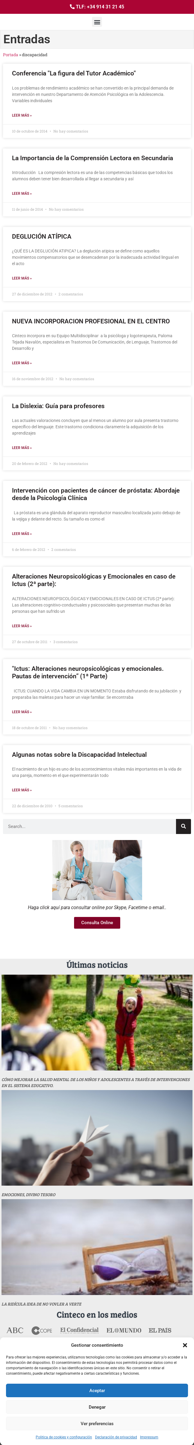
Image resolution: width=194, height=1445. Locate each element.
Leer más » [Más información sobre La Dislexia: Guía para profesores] (22, 448)
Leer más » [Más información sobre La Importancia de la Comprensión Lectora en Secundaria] (22, 193)
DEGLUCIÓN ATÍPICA (41, 236)
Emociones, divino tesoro (28, 1194)
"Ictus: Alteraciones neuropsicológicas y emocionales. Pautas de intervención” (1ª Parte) (88, 672)
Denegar (97, 1407)
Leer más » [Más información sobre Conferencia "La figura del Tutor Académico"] (22, 115)
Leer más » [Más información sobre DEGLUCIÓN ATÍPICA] (22, 278)
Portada (10, 54)
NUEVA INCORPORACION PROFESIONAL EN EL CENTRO (91, 321)
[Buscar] (183, 826)
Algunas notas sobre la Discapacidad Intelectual (79, 754)
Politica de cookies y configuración (64, 1437)
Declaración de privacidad (116, 1437)
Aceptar (97, 1390)
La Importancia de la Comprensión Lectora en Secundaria (92, 158)
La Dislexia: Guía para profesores (58, 406)
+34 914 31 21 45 (105, 7)
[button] (185, 1345)
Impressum (149, 1437)
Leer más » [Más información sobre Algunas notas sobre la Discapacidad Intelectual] (22, 790)
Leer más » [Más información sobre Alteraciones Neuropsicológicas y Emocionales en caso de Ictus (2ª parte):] (22, 626)
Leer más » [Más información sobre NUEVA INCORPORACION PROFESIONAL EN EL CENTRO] (22, 363)
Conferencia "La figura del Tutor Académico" (74, 73)
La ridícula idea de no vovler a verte (41, 1304)
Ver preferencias (97, 1423)
